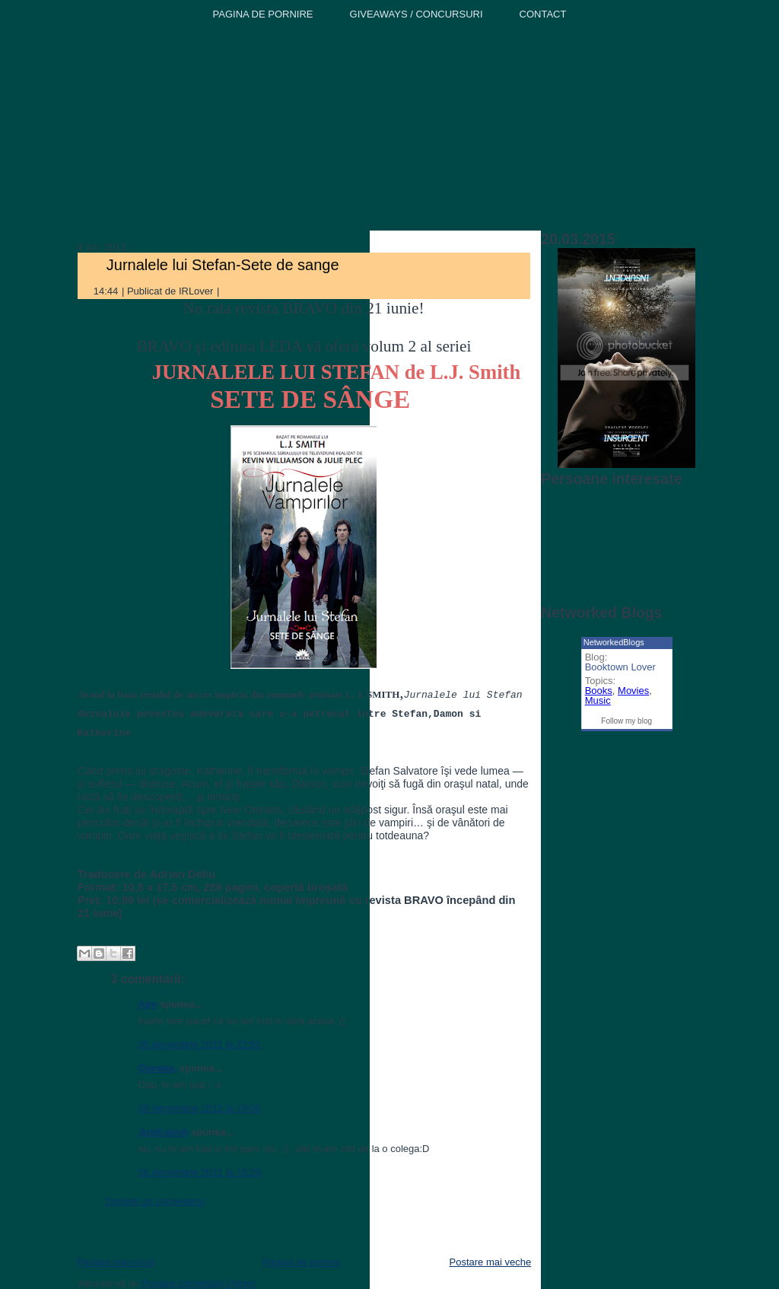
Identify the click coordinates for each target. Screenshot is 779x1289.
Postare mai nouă (115, 1262)
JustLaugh (163, 1132)
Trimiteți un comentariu (154, 1201)
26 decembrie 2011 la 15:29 (199, 1172)
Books (598, 690)
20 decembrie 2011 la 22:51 (199, 1044)
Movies (633, 690)
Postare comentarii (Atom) (198, 1283)
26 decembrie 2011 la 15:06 (199, 1108)
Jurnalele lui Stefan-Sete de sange (223, 264)
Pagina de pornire (301, 1262)
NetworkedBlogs (613, 642)
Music (598, 700)
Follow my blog (626, 721)
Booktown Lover (620, 667)
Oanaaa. (157, 1068)
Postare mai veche (491, 1262)
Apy (147, 1004)
